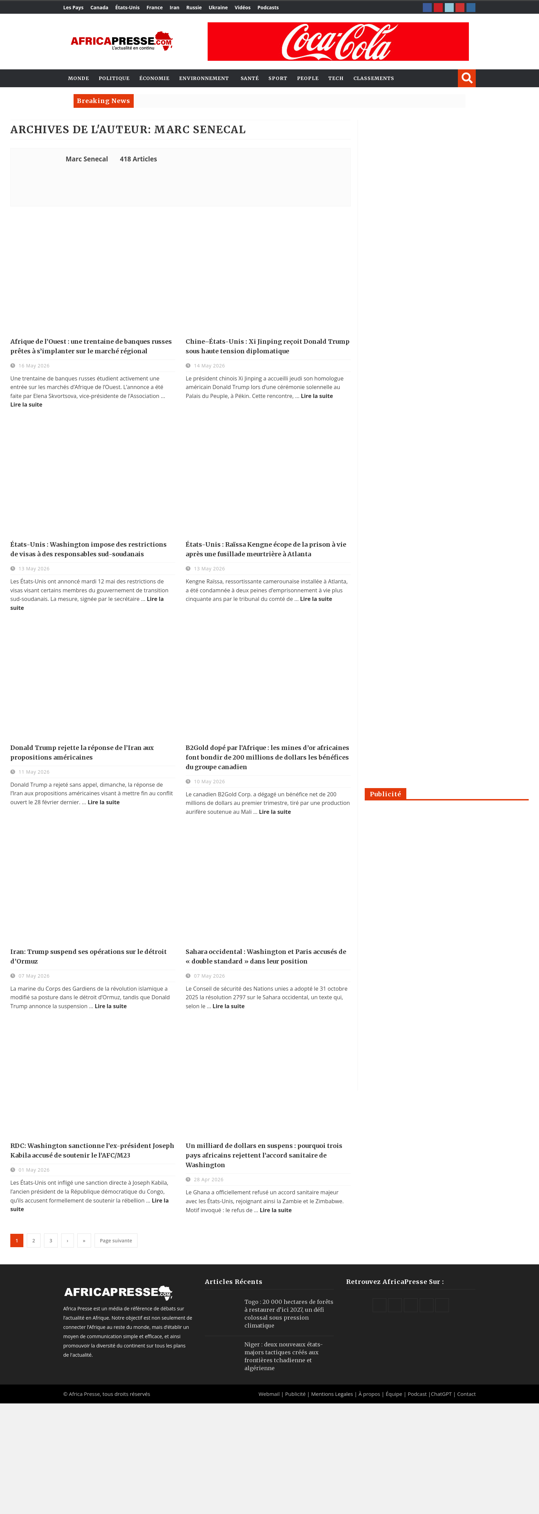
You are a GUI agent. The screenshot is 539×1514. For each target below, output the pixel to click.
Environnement (204, 78)
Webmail (268, 1393)
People (308, 78)
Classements (373, 78)
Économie (154, 78)
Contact (466, 1393)
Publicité (296, 1393)
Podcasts (268, 7)
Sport (277, 78)
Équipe (395, 1393)
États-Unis (127, 7)
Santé (250, 78)
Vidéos (243, 7)
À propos (369, 1393)
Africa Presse (84, 1393)
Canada (99, 7)
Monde (78, 78)
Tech (336, 78)
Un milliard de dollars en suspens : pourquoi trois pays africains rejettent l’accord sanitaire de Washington (264, 1155)
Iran (174, 7)
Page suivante (116, 1240)
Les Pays (73, 7)
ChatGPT (441, 1393)
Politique (114, 78)
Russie (194, 7)
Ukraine (218, 7)
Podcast (417, 1393)
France (154, 7)
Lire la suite (26, 404)
